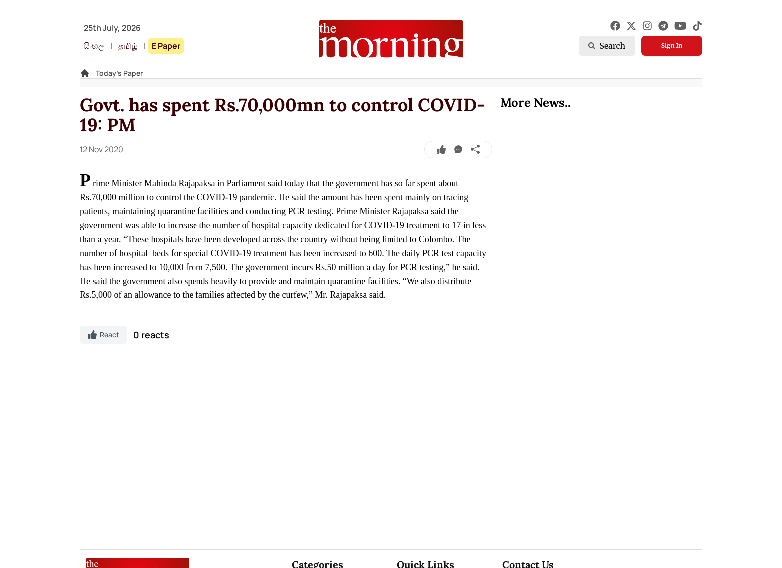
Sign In (671, 45)
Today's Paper (119, 73)
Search (606, 46)
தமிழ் (128, 45)
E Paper (166, 45)
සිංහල (94, 45)
